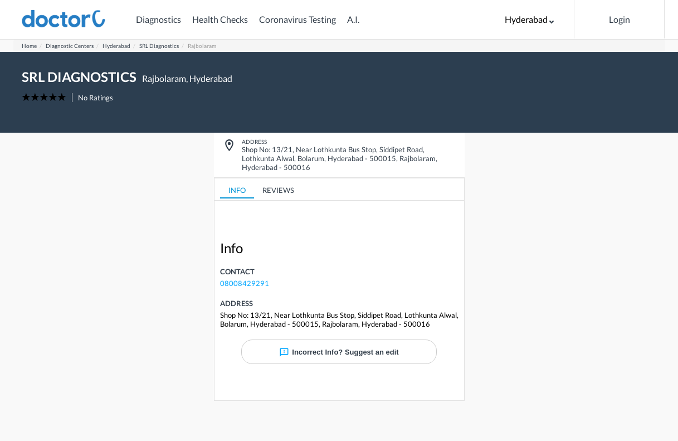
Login (619, 19)
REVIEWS (278, 190)
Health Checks (220, 19)
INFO (237, 190)
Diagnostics (158, 19)
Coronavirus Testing (297, 19)
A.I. (353, 19)
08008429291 (244, 283)
